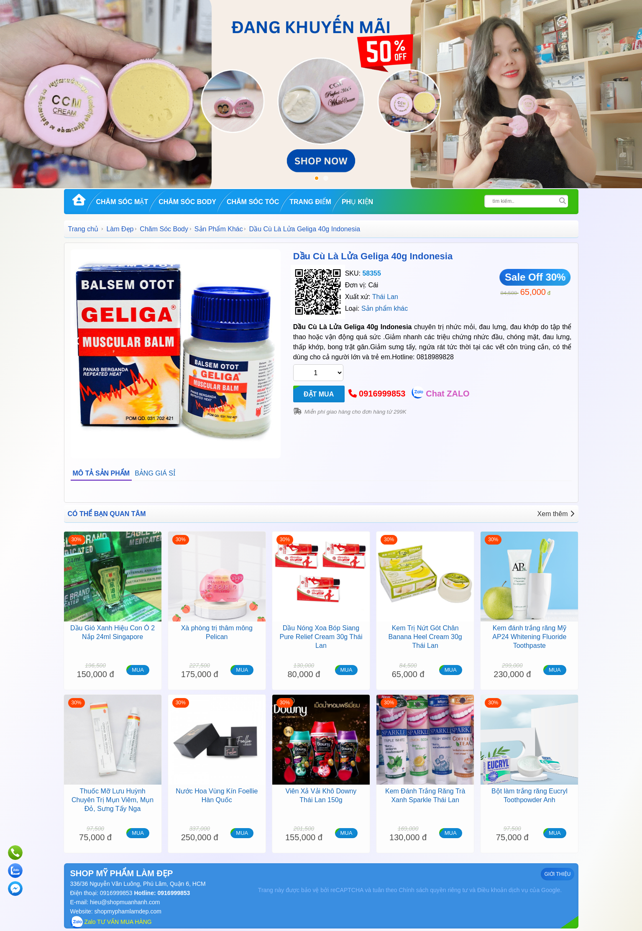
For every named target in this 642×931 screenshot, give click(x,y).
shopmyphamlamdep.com (128, 911)
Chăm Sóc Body (187, 201)
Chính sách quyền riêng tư (433, 890)
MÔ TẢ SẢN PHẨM (101, 473)
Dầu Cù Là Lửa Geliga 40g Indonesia (373, 256)
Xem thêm (555, 513)
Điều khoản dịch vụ (502, 890)
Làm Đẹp (119, 229)
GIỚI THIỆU (557, 874)
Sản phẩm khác (384, 308)
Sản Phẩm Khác (218, 229)
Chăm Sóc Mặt (122, 201)
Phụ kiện (357, 201)
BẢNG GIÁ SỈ (155, 473)
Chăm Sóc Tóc (253, 201)
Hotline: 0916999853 (161, 893)
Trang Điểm (310, 201)
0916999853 (382, 393)
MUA (138, 670)
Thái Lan (385, 296)
